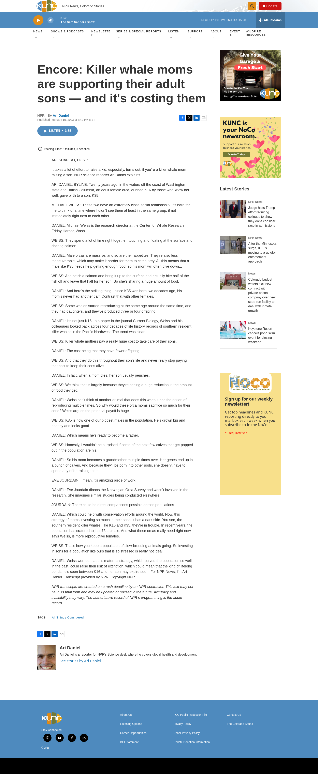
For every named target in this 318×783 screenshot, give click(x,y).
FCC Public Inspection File (190, 723)
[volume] (50, 29)
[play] (38, 29)
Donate (274, 11)
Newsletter (101, 42)
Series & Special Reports (138, 40)
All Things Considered (68, 626)
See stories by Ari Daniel (80, 670)
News (252, 282)
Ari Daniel (61, 125)
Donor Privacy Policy (186, 742)
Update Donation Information (191, 751)
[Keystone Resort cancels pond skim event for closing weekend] (233, 339)
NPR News (255, 211)
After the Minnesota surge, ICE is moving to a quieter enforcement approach (262, 261)
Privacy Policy (182, 733)
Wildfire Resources (256, 42)
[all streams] (270, 29)
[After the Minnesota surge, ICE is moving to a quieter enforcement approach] (233, 254)
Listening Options (131, 733)
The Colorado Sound (240, 733)
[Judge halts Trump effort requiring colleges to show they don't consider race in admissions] (233, 218)
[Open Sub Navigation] (36, 47)
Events (235, 42)
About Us (126, 723)
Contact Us (234, 723)
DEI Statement (129, 751)
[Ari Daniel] (46, 666)
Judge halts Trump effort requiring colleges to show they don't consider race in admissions (261, 225)
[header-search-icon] (254, 11)
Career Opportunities (133, 742)
